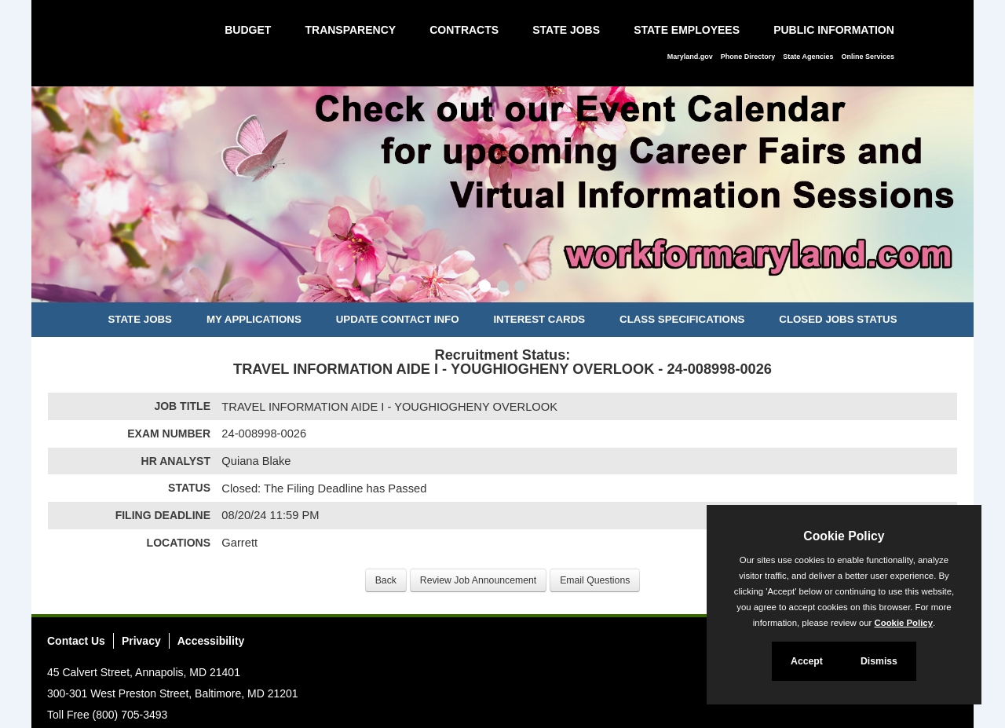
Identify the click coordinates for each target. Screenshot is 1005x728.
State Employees (687, 30)
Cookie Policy (843, 536)
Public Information (833, 30)
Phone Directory (748, 56)
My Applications (254, 319)
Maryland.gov (690, 56)
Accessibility (211, 641)
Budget (248, 30)
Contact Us (76, 641)
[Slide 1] (484, 288)
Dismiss (879, 661)
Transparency (350, 30)
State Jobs (566, 30)
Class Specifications (681, 319)
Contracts (464, 30)
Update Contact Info (397, 319)
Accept (807, 661)
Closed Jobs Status (838, 319)
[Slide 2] (502, 288)
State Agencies (808, 56)
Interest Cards (539, 319)
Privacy (141, 641)
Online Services (867, 56)
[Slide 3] (520, 288)
